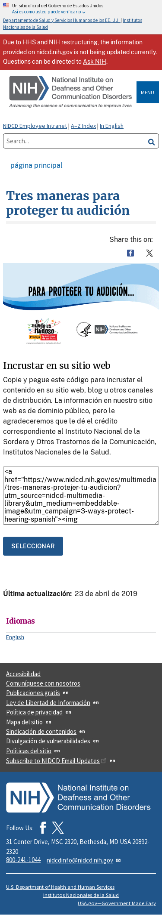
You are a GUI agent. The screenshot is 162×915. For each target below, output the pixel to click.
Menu (147, 92)
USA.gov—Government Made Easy (117, 903)
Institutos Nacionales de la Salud (81, 895)
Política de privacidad (34, 712)
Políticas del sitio (28, 751)
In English (112, 126)
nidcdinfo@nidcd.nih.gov (84, 860)
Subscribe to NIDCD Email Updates (56, 761)
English (15, 637)
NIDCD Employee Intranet (35, 126)
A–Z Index (83, 126)
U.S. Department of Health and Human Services (60, 887)
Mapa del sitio (24, 722)
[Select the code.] (33, 546)
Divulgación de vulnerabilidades (48, 741)
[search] (151, 140)
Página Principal (36, 165)
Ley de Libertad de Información (48, 703)
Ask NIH (94, 61)
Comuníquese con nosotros (43, 683)
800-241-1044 (23, 860)
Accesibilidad (23, 674)
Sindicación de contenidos (41, 731)
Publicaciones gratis (33, 693)
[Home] (71, 92)
